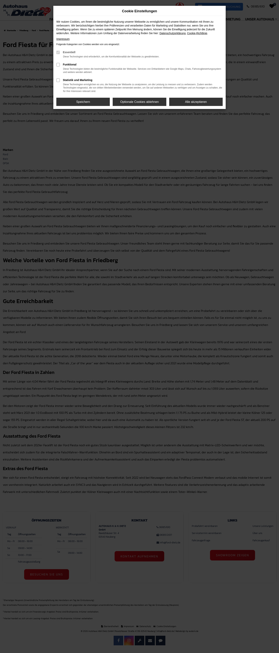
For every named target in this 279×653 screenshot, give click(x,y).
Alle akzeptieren (196, 101)
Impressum (63, 39)
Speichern (83, 101)
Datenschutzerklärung (172, 33)
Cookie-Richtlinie (197, 33)
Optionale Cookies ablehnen (139, 101)
